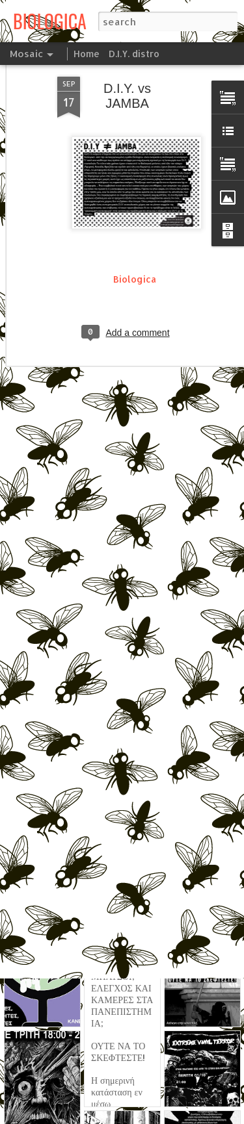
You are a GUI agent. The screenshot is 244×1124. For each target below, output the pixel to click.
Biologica (134, 241)
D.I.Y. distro (134, 53)
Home (87, 53)
